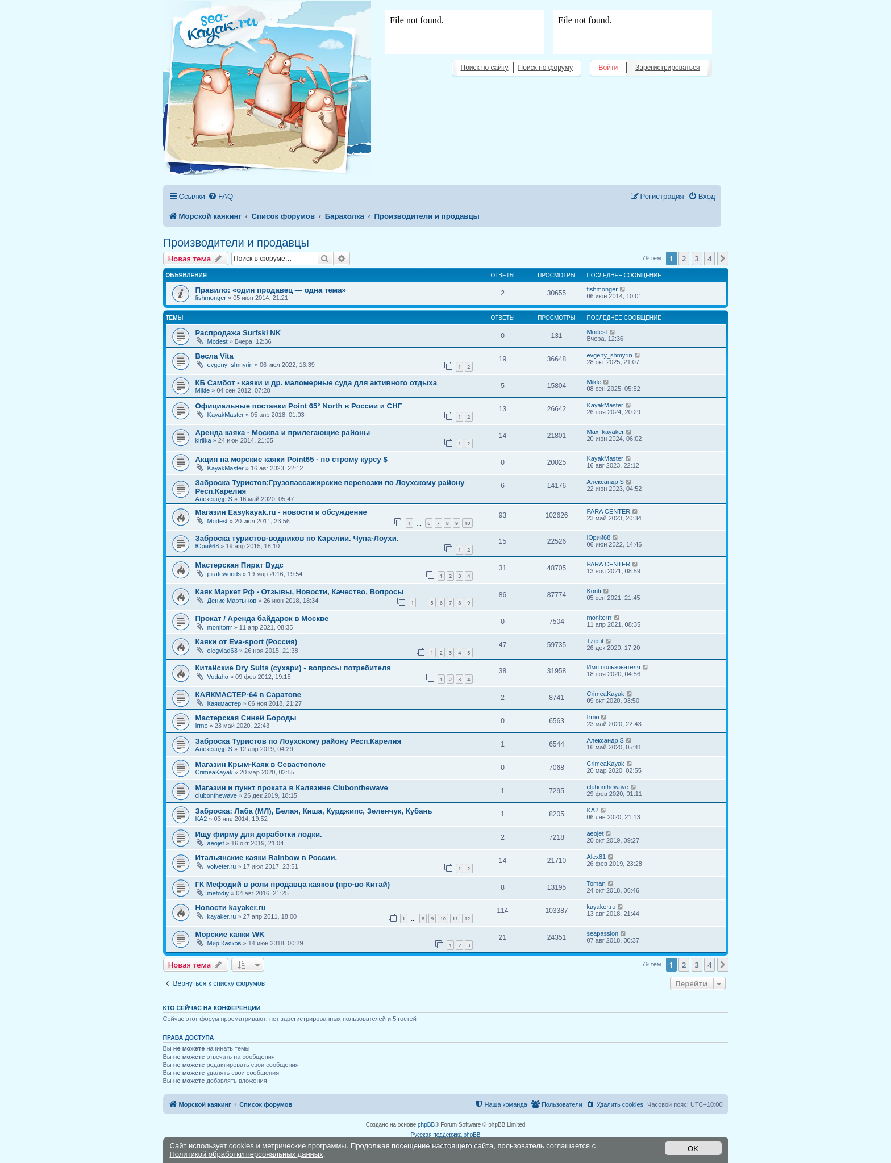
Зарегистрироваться (667, 68)
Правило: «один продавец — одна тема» (270, 290)
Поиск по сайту (485, 68)
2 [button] (684, 258)
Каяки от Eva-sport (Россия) (246, 641)
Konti (594, 590)
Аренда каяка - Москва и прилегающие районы (282, 432)
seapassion (603, 933)
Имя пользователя (613, 667)
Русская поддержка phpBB (445, 1135)
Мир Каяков (224, 943)
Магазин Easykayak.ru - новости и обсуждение (281, 512)
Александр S (213, 498)
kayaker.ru (221, 916)
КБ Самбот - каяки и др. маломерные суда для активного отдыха (316, 382)
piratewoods (224, 573)
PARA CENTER (609, 511)
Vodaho (217, 676)
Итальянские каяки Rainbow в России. (266, 857)
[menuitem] (220, 196)
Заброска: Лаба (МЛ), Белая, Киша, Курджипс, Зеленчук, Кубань (313, 811)
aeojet (215, 843)
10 (467, 523)
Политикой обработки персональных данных (246, 1154)
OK (693, 1148)
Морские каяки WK (230, 934)
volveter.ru (221, 866)
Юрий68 (207, 546)
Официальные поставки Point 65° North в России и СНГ (298, 406)
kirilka (203, 440)
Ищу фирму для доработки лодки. (258, 834)
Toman (596, 883)
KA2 (201, 818)
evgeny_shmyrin (230, 364)
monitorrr (219, 627)
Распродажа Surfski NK (238, 332)
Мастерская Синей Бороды (246, 718)
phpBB (426, 1125)
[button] (722, 258)
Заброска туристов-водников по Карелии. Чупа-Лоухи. (297, 538)
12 (467, 918)
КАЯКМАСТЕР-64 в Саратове (248, 694)
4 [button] (709, 258)
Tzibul (595, 640)
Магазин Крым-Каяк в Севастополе (260, 764)
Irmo (201, 725)
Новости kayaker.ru (230, 907)
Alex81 (596, 856)
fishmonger (210, 297)
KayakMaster (225, 414)
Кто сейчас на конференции (212, 1007)
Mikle (202, 390)
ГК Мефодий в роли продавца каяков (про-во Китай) (292, 884)
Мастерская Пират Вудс (239, 565)
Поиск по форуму (545, 68)
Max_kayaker (605, 431)
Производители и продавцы (236, 242)
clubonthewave (216, 795)
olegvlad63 (222, 650)
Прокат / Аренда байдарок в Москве (262, 618)
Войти (608, 68)
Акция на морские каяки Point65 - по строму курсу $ (291, 459)
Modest (217, 341)
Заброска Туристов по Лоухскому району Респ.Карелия (298, 741)
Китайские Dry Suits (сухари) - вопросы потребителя (293, 668)
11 (455, 918)
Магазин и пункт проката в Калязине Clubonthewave (291, 787)
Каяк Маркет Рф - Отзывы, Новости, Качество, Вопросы (299, 591)
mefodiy (218, 893)
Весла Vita (214, 356)
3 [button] (697, 258)
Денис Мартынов (232, 600)
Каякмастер (224, 703)
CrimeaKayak (605, 693)
